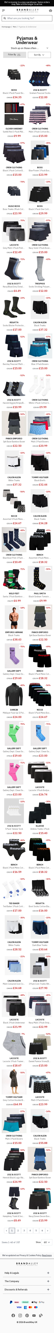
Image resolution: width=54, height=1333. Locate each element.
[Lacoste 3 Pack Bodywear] (40, 778)
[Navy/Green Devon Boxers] (40, 1204)
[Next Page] (47, 1230)
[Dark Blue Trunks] (40, 933)
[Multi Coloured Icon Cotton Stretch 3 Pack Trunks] (14, 972)
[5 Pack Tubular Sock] (14, 817)
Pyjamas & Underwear (27, 27)
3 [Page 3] (24, 1230)
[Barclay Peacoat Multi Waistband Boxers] (14, 352)
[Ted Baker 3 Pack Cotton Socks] (14, 894)
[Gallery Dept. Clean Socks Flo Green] (14, 739)
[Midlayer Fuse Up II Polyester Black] (14, 701)
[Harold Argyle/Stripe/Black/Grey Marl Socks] (14, 391)
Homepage (6, 27)
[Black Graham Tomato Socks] (40, 585)
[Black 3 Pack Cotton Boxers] (14, 158)
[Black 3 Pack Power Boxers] (14, 81)
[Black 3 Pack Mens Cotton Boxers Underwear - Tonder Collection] (40, 856)
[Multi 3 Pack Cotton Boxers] (40, 120)
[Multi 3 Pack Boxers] (40, 430)
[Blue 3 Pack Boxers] (40, 352)
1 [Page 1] (12, 1230)
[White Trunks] (14, 468)
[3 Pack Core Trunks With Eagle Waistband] (40, 972)
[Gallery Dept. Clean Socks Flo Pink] (14, 778)
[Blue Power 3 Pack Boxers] (40, 158)
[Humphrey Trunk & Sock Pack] (14, 1204)
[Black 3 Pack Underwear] (14, 1011)
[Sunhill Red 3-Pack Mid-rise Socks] (14, 120)
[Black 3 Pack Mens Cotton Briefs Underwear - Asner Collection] (14, 856)
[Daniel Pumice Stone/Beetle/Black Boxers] (40, 1049)
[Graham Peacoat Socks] (40, 81)
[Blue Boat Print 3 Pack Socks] (14, 546)
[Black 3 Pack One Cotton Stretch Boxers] (40, 197)
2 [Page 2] (18, 1230)
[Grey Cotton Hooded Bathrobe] (14, 1088)
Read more (47, 1255)
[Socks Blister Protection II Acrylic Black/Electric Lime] (14, 313)
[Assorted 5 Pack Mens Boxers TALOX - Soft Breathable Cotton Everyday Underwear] (14, 507)
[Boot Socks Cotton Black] (40, 894)
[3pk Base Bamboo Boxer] (14, 430)
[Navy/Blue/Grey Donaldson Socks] (14, 275)
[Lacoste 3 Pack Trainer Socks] (14, 1049)
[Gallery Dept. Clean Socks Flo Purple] (14, 662)
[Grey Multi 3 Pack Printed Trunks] (14, 236)
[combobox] (27, 18)
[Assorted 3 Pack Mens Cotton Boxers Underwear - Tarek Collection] (40, 546)
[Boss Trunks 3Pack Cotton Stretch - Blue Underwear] (14, 197)
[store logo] (27, 10)
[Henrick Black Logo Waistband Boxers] (14, 1165)
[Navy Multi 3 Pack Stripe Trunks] (40, 1011)
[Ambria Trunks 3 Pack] (40, 817)
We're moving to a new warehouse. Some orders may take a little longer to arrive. (27, 3)
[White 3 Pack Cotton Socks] (40, 391)
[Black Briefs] (40, 468)
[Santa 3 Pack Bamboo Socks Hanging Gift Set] (14, 585)
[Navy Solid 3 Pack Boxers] (40, 236)
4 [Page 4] (30, 1230)
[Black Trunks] (40, 313)
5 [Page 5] (36, 1230)
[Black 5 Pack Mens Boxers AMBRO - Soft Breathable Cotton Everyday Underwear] (40, 701)
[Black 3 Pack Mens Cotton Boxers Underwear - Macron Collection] (40, 662)
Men (14, 27)
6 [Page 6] (42, 1230)
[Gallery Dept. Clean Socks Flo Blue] (40, 739)
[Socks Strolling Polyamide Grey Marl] (40, 275)
